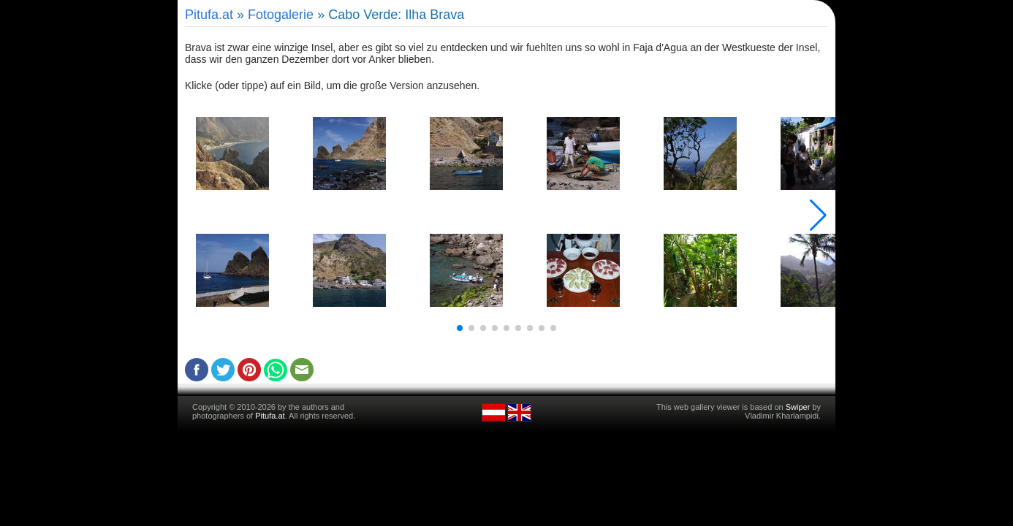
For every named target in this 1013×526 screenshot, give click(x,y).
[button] (460, 328)
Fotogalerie (281, 14)
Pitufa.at (209, 14)
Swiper (798, 407)
